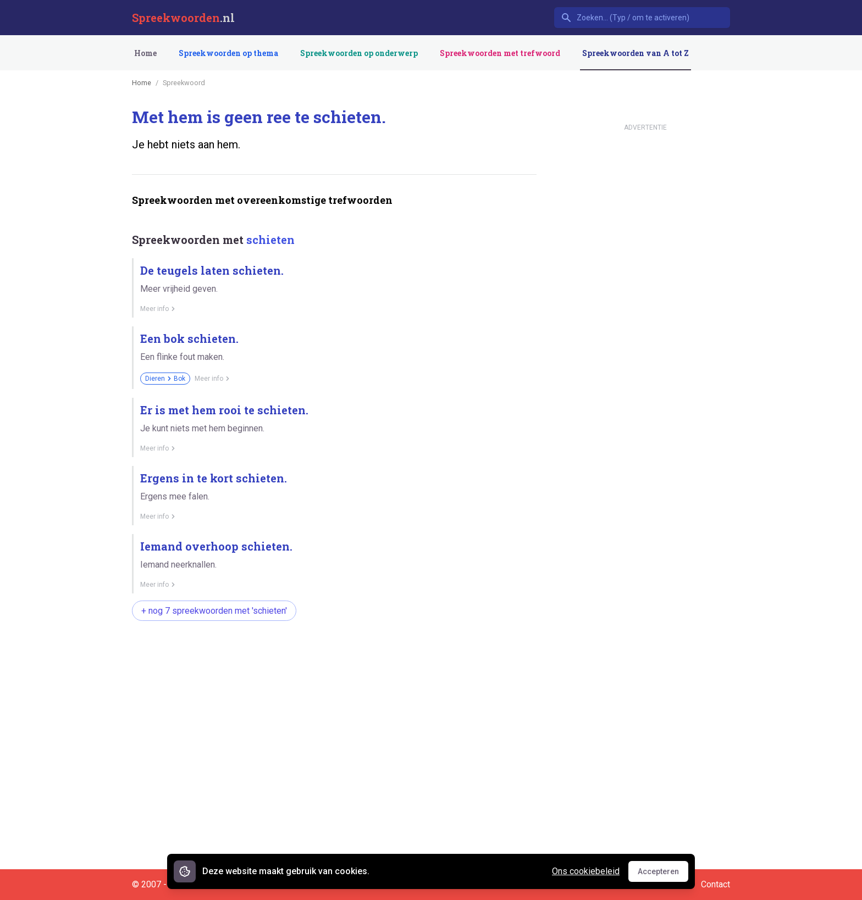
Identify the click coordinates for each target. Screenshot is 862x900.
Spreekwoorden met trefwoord (500, 53)
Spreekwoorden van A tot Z (635, 53)
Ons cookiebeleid (586, 871)
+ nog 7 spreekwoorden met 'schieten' (214, 610)
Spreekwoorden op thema (228, 53)
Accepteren (663, 874)
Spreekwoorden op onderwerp (359, 53)
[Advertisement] (332, 664)
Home (145, 53)
